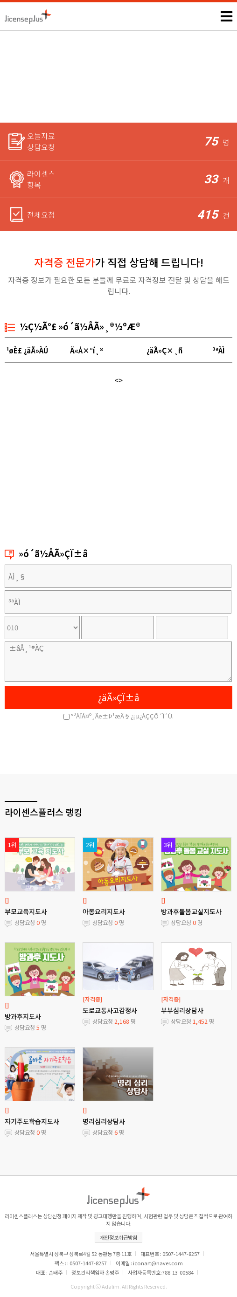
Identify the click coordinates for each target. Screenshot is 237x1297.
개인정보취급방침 (118, 1237)
